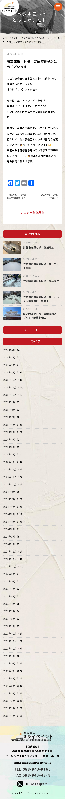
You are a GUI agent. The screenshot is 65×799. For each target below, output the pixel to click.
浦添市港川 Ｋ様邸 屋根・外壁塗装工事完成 (17, 197)
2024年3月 (9, 529)
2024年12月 (10, 469)
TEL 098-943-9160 (32, 769)
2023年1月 (9, 626)
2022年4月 (9, 693)
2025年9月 (9, 402)
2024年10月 (10, 484)
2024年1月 (9, 544)
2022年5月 (9, 686)
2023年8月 (9, 581)
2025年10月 (10, 395)
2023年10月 (10, 566)
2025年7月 (9, 417)
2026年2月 (9, 365)
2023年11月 (10, 559)
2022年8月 (9, 663)
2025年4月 (9, 439)
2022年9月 (9, 656)
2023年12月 (10, 551)
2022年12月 (10, 633)
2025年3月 (9, 447)
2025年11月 (10, 387)
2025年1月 (9, 462)
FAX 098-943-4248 (32, 775)
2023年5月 (9, 596)
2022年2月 (9, 708)
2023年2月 (9, 619)
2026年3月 (9, 357)
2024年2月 (9, 536)
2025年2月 (9, 454)
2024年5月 (9, 514)
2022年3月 (9, 701)
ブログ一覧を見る (32, 212)
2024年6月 (9, 507)
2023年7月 (9, 589)
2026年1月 (9, 372)
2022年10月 (10, 648)
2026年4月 (9, 350)
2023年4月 (9, 604)
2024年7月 (9, 499)
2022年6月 (9, 678)
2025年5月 (9, 432)
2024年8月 (9, 492)
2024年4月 (9, 522)
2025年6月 (9, 425)
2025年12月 (10, 380)
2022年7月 (9, 671)
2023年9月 (9, 574)
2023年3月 (9, 611)
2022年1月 (9, 716)
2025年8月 (9, 410)
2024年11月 (10, 477)
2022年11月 (10, 641)
